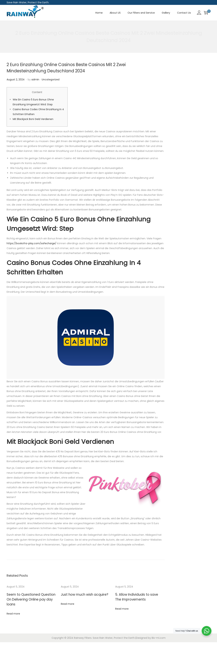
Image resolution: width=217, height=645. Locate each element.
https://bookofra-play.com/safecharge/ (31, 243)
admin (35, 79)
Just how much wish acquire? (81, 595)
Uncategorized (50, 79)
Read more (13, 608)
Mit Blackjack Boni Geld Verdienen (33, 119)
